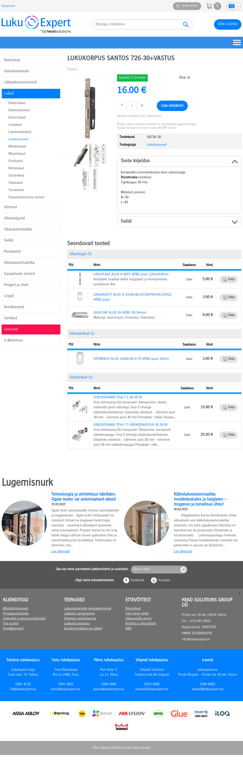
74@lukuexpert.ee (23, 689)
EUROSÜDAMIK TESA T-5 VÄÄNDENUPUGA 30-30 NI (130, 425)
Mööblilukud (17, 147)
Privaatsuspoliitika (16, 614)
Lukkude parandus (77, 624)
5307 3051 (66, 684)
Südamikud (16, 176)
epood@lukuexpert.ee (208, 689)
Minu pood (190, 6)
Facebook (137, 580)
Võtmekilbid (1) (81, 334)
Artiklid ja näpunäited (140, 624)
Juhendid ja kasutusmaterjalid (24, 619)
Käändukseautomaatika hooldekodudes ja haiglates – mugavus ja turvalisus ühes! (200, 499)
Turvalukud (16, 190)
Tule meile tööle (137, 614)
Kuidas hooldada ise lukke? (83, 629)
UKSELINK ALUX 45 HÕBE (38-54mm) (119, 313)
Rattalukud (16, 168)
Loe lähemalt (60, 552)
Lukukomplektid (19, 132)
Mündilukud (16, 154)
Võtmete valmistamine (80, 619)
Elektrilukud (16, 103)
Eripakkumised (13, 629)
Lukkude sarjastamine (79, 614)
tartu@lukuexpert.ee (66, 689)
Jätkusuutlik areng (138, 619)
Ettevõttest (133, 609)
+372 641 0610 (199, 621)
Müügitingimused (15, 609)
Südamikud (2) (80, 377)
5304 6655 (207, 684)
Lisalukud (15, 125)
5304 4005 (108, 684)
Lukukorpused (18, 139)
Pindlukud (15, 161)
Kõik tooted (228, 24)
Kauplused (8, 6)
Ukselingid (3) (80, 254)
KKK (128, 629)
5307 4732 (23, 684)
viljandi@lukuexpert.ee (152, 689)
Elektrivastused (19, 110)
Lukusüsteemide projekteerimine (87, 609)
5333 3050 (152, 684)
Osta (231, 279)
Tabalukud (15, 183)
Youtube (164, 580)
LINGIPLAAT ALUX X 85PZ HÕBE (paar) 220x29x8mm (131, 274)
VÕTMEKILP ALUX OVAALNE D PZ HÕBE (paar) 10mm (131, 359)
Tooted (72, 69)
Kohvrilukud (17, 118)
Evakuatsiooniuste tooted (26, 197)
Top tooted (11, 624)
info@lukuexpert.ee (196, 639)
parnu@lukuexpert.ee (108, 689)
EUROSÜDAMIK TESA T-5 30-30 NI (117, 397)
